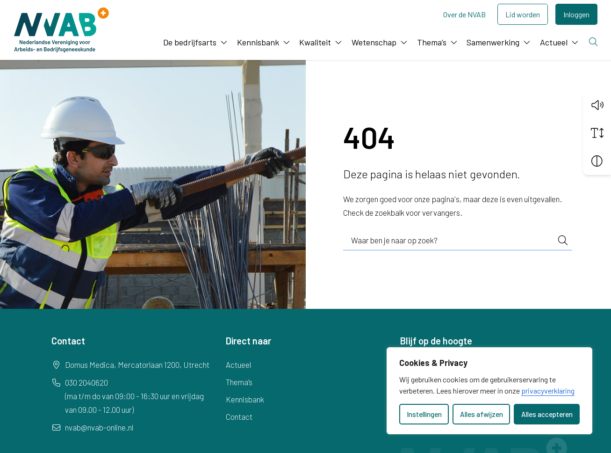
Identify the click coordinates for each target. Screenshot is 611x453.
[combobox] (457, 240)
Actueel (554, 42)
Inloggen (576, 14)
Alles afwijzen (481, 414)
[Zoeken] (594, 42)
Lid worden (522, 14)
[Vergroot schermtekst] (597, 132)
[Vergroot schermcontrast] (597, 160)
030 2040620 (86, 382)
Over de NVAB (464, 14)
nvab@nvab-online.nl (99, 427)
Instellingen (424, 414)
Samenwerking (493, 42)
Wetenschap (374, 42)
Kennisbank (258, 42)
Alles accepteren (547, 414)
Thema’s (431, 42)
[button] (597, 104)
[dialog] (489, 390)
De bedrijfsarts (189, 42)
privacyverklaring (548, 390)
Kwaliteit (315, 42)
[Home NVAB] (61, 29)
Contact (239, 416)
